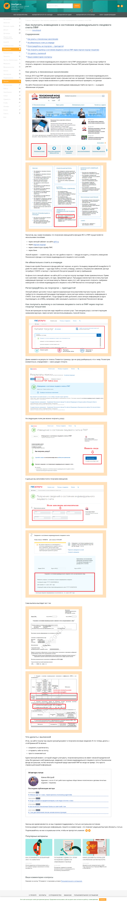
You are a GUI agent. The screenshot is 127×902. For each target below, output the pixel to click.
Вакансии (67, 895)
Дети (37, 792)
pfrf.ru (56, 242)
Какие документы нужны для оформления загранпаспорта (94, 859)
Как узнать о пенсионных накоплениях (43, 39)
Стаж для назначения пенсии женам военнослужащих (48, 812)
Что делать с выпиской (37, 53)
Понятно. (102, 899)
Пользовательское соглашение (86, 895)
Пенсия (38, 798)
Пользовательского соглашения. (71, 881)
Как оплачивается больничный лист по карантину (37, 859)
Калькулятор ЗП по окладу (42, 15)
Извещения (36, 20)
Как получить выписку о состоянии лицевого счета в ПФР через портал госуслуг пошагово (63, 50)
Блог (4, 117)
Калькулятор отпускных (85, 15)
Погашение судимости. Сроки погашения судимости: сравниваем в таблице (65, 860)
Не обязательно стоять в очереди (41, 43)
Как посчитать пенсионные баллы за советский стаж (48, 806)
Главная (28, 20)
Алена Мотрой (36, 30)
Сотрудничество (55, 895)
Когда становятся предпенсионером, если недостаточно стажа (51, 801)
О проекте (32, 895)
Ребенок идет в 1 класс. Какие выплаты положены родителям (51, 795)
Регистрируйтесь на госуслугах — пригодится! (46, 46)
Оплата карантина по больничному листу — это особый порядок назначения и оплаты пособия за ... (37, 867)
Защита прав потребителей (8, 37)
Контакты (42, 895)
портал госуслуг (39, 244)
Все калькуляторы (20, 15)
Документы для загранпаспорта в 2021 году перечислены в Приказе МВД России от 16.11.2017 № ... (95, 867)
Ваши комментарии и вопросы (40, 57)
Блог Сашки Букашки (108, 15)
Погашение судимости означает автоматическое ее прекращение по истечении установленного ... (64, 869)
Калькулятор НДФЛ (64, 15)
